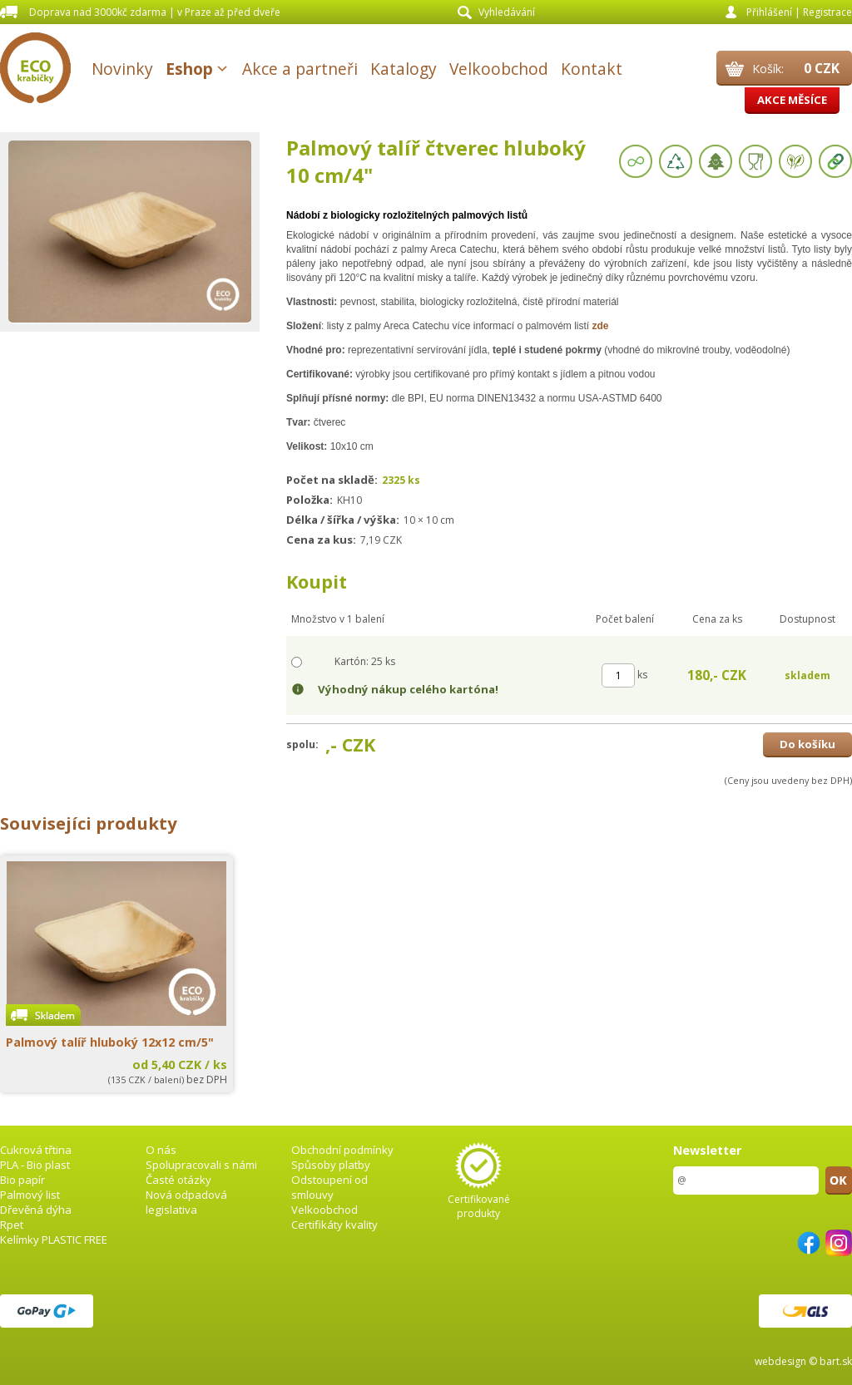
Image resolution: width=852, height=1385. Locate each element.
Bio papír (22, 1179)
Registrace (827, 12)
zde (600, 326)
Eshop (189, 68)
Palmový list (30, 1194)
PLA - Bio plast (35, 1164)
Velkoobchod (498, 68)
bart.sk (836, 1361)
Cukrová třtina (36, 1149)
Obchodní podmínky (342, 1149)
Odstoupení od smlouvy (329, 1187)
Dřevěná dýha (36, 1209)
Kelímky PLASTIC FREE (53, 1239)
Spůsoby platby (330, 1164)
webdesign (780, 1361)
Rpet (11, 1224)
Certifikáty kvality (334, 1224)
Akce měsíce (792, 99)
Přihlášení (769, 12)
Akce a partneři (300, 68)
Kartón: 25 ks (364, 661)
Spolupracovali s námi (201, 1164)
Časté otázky (178, 1179)
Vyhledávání (506, 12)
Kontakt (591, 68)
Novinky (122, 68)
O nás (161, 1149)
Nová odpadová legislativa (186, 1202)
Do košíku (807, 744)
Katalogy (403, 68)
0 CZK (822, 68)
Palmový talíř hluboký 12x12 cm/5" (110, 1042)
